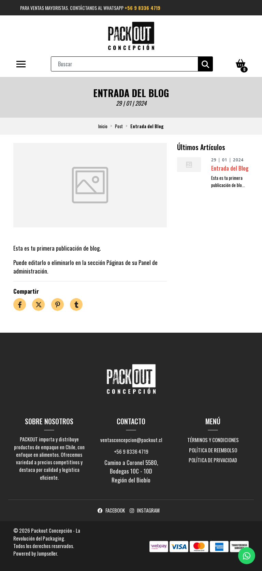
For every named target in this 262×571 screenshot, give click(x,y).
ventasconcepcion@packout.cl (131, 439)
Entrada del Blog (230, 168)
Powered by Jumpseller (35, 553)
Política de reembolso (213, 450)
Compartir (26, 291)
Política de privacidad (213, 460)
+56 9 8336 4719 (142, 7)
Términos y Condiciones (213, 439)
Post (119, 126)
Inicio (102, 126)
